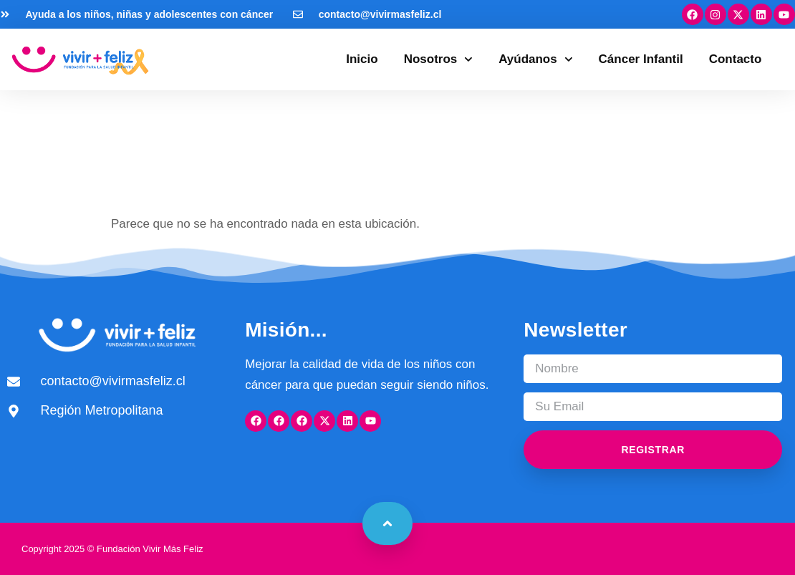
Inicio (361, 59)
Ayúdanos (535, 59)
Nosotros (438, 59)
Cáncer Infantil (641, 59)
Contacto (735, 59)
